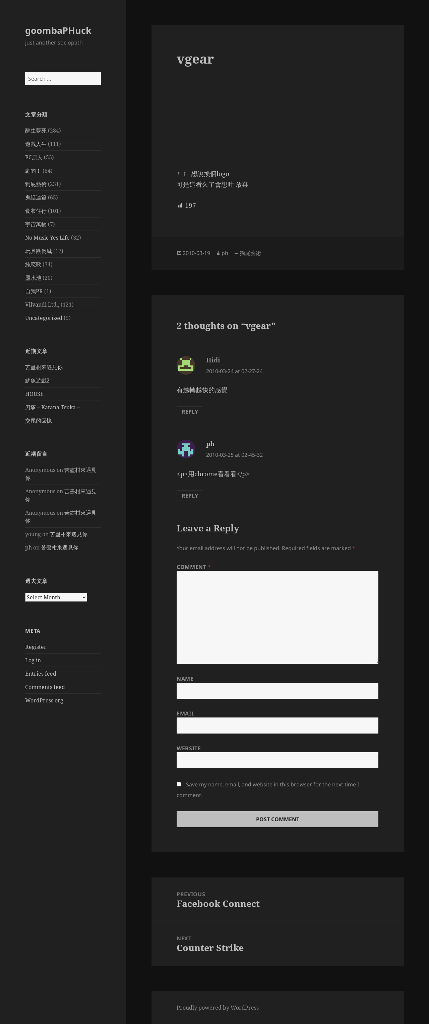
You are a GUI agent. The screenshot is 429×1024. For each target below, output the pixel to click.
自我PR (34, 291)
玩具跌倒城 (38, 251)
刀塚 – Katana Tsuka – (52, 407)
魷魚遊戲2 (37, 380)
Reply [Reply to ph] (190, 495)
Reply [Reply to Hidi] (190, 411)
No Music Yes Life (47, 237)
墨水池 (33, 277)
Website (189, 748)
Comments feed (45, 687)
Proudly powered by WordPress (218, 1007)
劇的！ (33, 170)
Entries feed (40, 673)
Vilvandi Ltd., (42, 304)
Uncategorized (43, 318)
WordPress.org (44, 700)
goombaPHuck (58, 30)
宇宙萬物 (36, 224)
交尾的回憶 (38, 420)
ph (28, 547)
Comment (194, 567)
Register (36, 647)
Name (185, 678)
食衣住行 (36, 211)
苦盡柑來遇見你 (44, 367)
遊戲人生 (36, 144)
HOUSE (34, 394)
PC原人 (34, 157)
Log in (33, 660)
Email (185, 713)
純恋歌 (33, 264)
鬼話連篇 (36, 197)
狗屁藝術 (36, 184)
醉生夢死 (36, 130)
